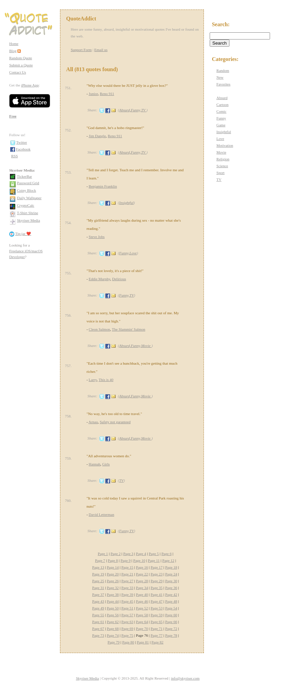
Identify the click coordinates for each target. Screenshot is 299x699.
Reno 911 (107, 94)
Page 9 (125, 560)
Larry (93, 380)
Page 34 (142, 588)
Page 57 (127, 615)
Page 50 (113, 608)
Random (222, 70)
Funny (221, 118)
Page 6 (167, 554)
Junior (93, 94)
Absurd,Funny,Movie (135, 346)
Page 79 (114, 642)
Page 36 (171, 588)
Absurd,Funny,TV (133, 110)
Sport (220, 173)
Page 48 (171, 601)
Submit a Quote (21, 65)
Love (220, 139)
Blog (12, 51)
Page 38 (113, 594)
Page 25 (98, 581)
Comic (221, 111)
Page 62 (113, 622)
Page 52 (142, 608)
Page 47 (157, 601)
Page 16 (142, 567)
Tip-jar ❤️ (23, 234)
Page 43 (98, 601)
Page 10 (139, 560)
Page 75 (127, 635)
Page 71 (157, 628)
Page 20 (113, 574)
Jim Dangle (97, 136)
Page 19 (98, 574)
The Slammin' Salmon (128, 329)
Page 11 (154, 560)
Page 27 (127, 581)
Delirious (119, 279)
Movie (221, 152)
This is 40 (106, 380)
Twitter (21, 142)
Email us (101, 50)
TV (121, 480)
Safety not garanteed (115, 422)
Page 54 (171, 608)
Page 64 (142, 622)
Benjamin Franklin (103, 186)
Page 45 (127, 601)
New (220, 77)
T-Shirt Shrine (27, 213)
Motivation (224, 145)
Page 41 (157, 594)
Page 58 (142, 615)
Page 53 (157, 608)
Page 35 (157, 588)
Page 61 (98, 622)
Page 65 (157, 622)
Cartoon (222, 104)
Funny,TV (126, 295)
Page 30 (171, 581)
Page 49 (98, 608)
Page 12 (168, 560)
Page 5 (154, 554)
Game (220, 125)
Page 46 (142, 601)
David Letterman (101, 514)
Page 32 (113, 588)
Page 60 (171, 615)
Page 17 (157, 567)
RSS (14, 156)
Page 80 (128, 642)
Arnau (93, 422)
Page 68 (113, 628)
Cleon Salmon (99, 329)
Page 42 (171, 594)
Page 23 (157, 574)
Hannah (94, 464)
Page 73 (98, 635)
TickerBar (24, 176)
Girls (106, 464)
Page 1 (103, 554)
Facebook (23, 149)
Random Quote (20, 58)
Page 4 (141, 554)
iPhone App (30, 85)
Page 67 (98, 628)
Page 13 (98, 567)
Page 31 (98, 588)
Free (12, 116)
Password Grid (28, 183)
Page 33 (127, 588)
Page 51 (127, 608)
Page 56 (113, 615)
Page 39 (127, 594)
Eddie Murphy (99, 279)
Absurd (221, 98)
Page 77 (157, 635)
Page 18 (171, 567)
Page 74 (113, 635)
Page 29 (157, 581)
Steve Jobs (97, 237)
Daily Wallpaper (29, 198)
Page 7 (100, 560)
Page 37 (98, 594)
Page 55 (98, 615)
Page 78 (171, 635)
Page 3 (128, 554)
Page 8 (113, 560)
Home (13, 44)
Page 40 (142, 594)
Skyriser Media (28, 220)
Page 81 (143, 642)
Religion (222, 159)
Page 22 (142, 574)
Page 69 (127, 628)
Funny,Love (128, 253)
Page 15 (127, 567)
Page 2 (115, 554)
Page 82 (157, 642)
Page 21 (127, 574)
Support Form (81, 50)
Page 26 (113, 581)
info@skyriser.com (185, 678)
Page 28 (142, 581)
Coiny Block (26, 190)
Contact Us (17, 72)
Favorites (223, 84)
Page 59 (157, 615)
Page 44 (113, 601)
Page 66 (171, 622)
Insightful (126, 203)
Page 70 (142, 628)
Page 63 (127, 622)
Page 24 (171, 574)
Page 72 (171, 628)
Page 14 (113, 567)
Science (222, 166)
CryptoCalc (25, 205)
